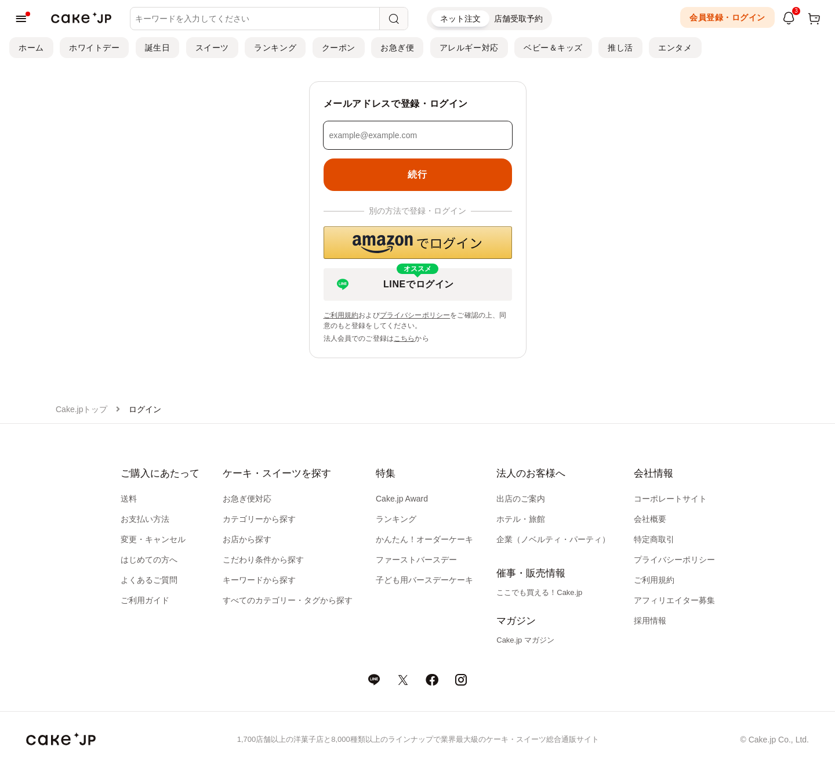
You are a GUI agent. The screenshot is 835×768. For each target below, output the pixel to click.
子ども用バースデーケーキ (424, 580)
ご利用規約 (341, 315)
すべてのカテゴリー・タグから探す (288, 600)
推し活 (620, 47)
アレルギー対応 (469, 47)
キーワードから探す (259, 580)
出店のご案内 (520, 498)
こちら (404, 338)
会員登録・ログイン (727, 17)
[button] (418, 242)
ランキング (275, 47)
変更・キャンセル (153, 539)
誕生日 (157, 47)
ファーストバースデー (416, 559)
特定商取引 (654, 539)
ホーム (31, 47)
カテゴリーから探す (259, 519)
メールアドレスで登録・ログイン (396, 104)
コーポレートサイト (670, 498)
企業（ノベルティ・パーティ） (553, 539)
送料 (129, 498)
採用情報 (650, 620)
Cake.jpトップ (81, 409)
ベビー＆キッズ (553, 47)
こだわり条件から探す (263, 559)
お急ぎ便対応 (247, 498)
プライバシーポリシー (415, 315)
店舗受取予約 (518, 18)
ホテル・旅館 (520, 519)
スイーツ (212, 47)
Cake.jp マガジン (525, 640)
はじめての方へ (149, 559)
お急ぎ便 (397, 47)
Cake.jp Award (402, 498)
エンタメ (675, 47)
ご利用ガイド (145, 600)
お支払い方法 (145, 519)
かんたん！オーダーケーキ (424, 539)
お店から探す (247, 539)
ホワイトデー (94, 47)
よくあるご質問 (149, 580)
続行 (417, 174)
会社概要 (650, 519)
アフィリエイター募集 (674, 600)
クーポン (338, 47)
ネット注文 (460, 18)
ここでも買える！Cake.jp (539, 592)
